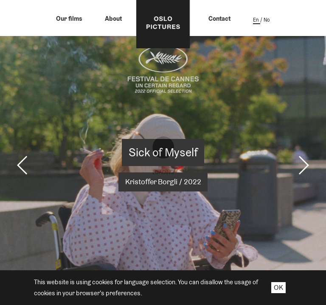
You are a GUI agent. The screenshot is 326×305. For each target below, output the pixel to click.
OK (278, 287)
